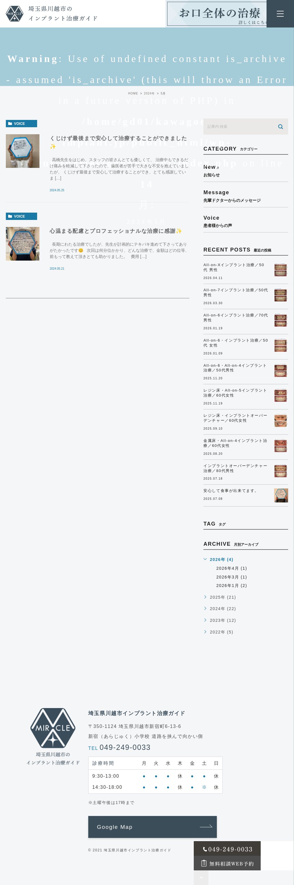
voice (19, 124)
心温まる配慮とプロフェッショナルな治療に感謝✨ (116, 231)
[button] (152, 827)
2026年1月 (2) (231, 585)
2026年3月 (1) (231, 577)
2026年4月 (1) (231, 568)
